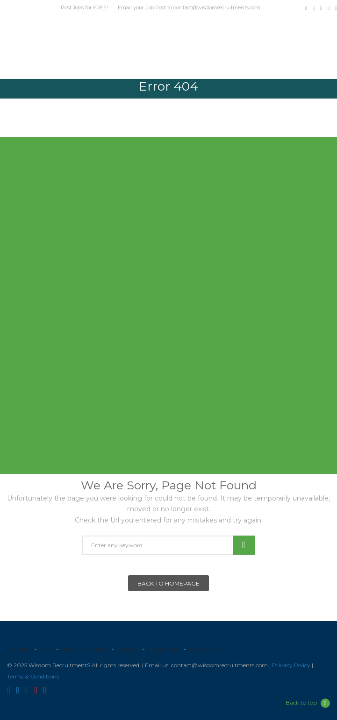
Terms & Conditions (33, 676)
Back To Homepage (168, 583)
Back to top (308, 703)
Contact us (204, 649)
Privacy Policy (291, 665)
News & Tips (164, 649)
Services (127, 649)
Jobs (46, 649)
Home (22, 649)
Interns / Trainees (85, 649)
